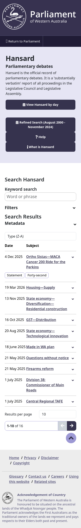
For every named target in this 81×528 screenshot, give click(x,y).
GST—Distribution (41, 319)
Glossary (16, 476)
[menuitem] (22, 41)
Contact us (37, 476)
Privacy (30, 457)
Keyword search (21, 189)
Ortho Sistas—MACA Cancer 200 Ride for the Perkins (45, 261)
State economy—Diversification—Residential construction (46, 303)
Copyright (21, 463)
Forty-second (36, 275)
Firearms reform (40, 368)
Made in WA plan (40, 346)
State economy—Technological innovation (47, 333)
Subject (32, 245)
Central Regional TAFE (44, 401)
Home (14, 457)
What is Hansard (40, 147)
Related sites (45, 481)
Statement (14, 275)
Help (40, 137)
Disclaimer (50, 457)
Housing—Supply (40, 287)
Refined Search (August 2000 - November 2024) (40, 124)
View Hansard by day (40, 105)
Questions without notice (47, 357)
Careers (57, 476)
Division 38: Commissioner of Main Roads (45, 385)
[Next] (71, 426)
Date (9, 245)
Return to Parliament (23, 41)
